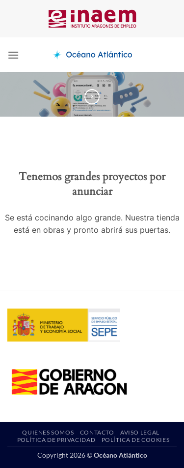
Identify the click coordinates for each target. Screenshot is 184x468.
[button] (13, 55)
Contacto (97, 432)
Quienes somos (48, 432)
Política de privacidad (56, 439)
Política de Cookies (136, 439)
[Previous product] (92, 96)
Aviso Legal (139, 432)
